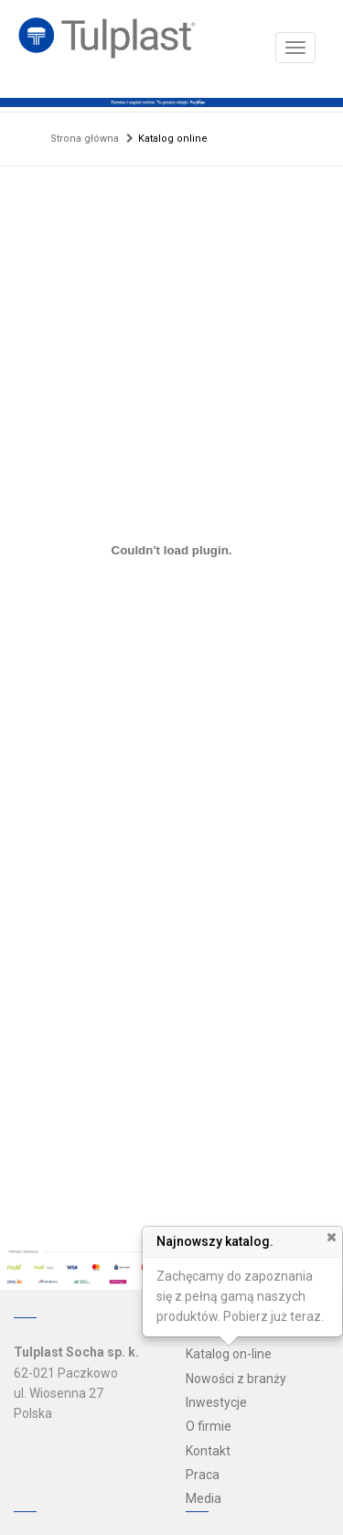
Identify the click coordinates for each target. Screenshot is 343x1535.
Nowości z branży (236, 1378)
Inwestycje (216, 1402)
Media (203, 1498)
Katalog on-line (229, 1354)
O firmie (208, 1426)
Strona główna (84, 139)
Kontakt (208, 1451)
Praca (203, 1474)
